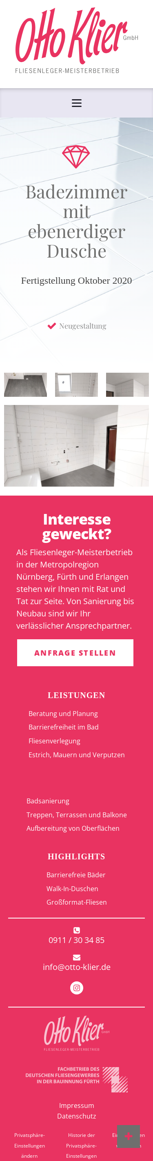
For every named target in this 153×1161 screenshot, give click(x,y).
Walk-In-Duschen (72, 888)
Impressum (76, 1105)
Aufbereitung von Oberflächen (73, 828)
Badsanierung (48, 800)
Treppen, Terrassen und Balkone (77, 814)
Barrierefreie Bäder (76, 874)
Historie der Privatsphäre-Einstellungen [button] (81, 1145)
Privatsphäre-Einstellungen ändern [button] (29, 1145)
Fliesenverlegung (54, 740)
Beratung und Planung (63, 713)
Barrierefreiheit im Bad (64, 727)
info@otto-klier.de (77, 966)
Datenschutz (76, 1116)
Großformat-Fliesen (77, 902)
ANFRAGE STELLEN (75, 653)
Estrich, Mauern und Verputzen (77, 754)
